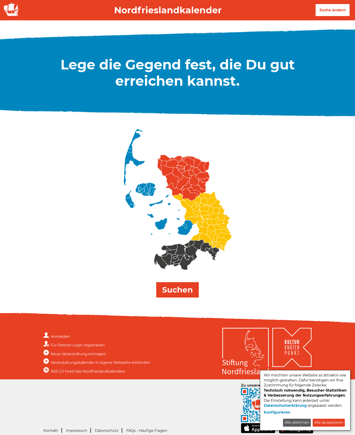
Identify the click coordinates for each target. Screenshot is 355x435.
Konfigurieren (277, 412)
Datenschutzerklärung (285, 405)
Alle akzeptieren (328, 422)
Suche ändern (332, 10)
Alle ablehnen (297, 422)
